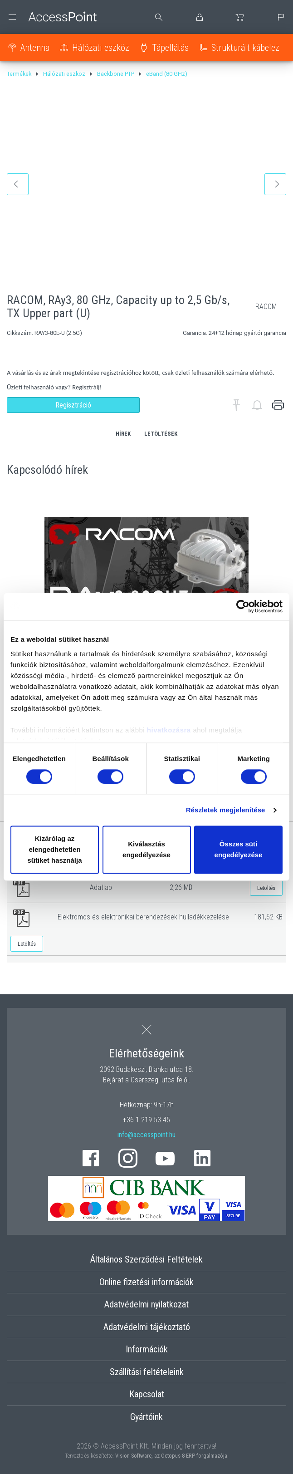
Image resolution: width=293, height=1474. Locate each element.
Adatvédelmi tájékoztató (146, 1327)
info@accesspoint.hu (146, 1134)
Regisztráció (73, 405)
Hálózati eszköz (100, 47)
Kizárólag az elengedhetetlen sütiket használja (54, 850)
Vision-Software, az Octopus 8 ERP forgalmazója (171, 1455)
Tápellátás (170, 47)
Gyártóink (146, 1416)
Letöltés (266, 887)
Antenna (34, 47)
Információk (147, 1349)
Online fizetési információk (146, 1282)
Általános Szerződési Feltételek (146, 1259)
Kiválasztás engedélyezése (146, 849)
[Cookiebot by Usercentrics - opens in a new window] (243, 606)
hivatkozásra (169, 730)
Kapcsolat (146, 1394)
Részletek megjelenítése (225, 810)
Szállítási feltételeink (147, 1371)
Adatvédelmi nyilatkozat (146, 1304)
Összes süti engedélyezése (239, 849)
